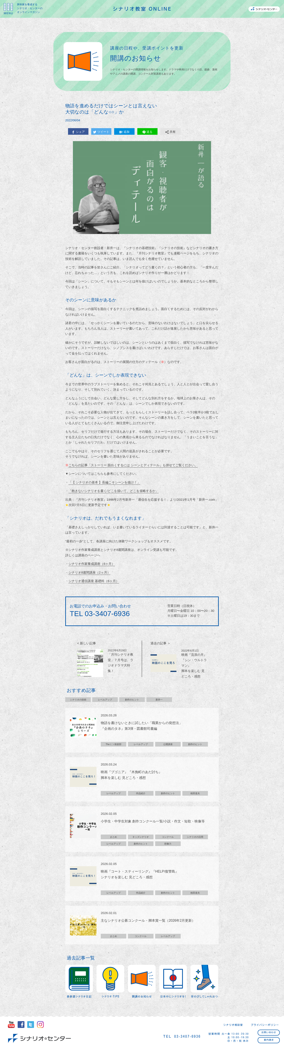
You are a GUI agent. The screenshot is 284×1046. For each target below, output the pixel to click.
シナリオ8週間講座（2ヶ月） (89, 572)
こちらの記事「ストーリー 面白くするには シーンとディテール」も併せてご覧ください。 (133, 465)
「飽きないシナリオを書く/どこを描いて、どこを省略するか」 (113, 491)
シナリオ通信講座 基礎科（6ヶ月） (93, 581)
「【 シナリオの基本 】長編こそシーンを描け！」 (104, 482)
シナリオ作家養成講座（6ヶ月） (91, 564)
